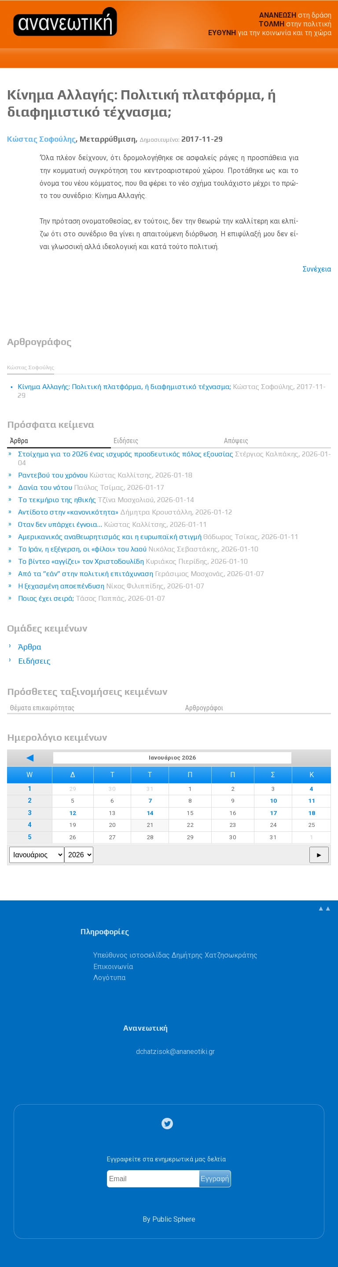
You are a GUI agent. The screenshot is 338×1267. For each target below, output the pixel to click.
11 (311, 800)
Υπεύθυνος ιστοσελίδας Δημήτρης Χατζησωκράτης (175, 955)
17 (273, 812)
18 (311, 812)
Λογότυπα (109, 977)
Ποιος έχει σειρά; (91, 598)
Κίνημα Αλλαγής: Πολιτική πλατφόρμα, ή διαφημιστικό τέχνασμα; (141, 102)
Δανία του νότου (91, 487)
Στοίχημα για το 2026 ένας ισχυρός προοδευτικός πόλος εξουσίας (174, 458)
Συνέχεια (317, 269)
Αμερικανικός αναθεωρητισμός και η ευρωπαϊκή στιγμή (158, 537)
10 (273, 800)
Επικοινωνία (113, 966)
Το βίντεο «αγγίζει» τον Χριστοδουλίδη (133, 561)
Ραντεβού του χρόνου (105, 475)
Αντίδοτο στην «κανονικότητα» (125, 512)
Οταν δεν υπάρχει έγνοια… (112, 524)
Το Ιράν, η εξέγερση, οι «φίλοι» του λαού (138, 549)
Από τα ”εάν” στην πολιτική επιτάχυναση (141, 573)
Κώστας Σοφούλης (41, 139)
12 (72, 812)
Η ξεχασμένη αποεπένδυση (111, 586)
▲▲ (324, 908)
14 (150, 812)
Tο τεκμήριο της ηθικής (106, 500)
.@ (175, 1051)
